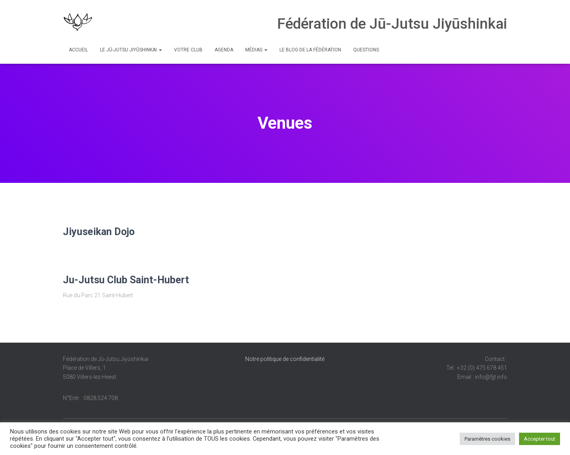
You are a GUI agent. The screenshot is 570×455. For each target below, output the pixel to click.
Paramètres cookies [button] (487, 439)
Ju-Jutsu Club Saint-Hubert (126, 280)
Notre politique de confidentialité (284, 359)
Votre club (188, 50)
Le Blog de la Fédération (310, 50)
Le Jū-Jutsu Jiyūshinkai (131, 50)
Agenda (224, 50)
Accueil (78, 50)
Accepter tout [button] (539, 439)
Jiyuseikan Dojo (99, 231)
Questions (366, 50)
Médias (256, 50)
